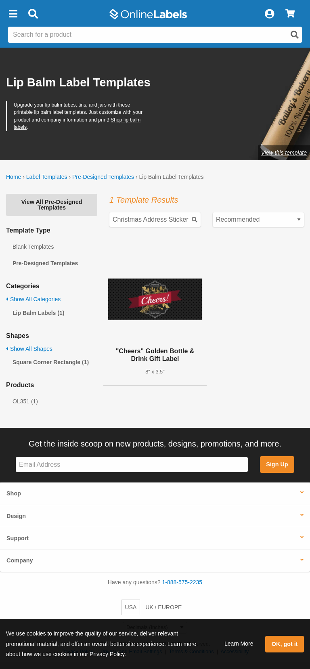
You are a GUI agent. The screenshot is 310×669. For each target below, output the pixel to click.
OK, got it (285, 644)
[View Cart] (290, 14)
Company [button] (19, 560)
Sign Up (277, 464)
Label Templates (46, 177)
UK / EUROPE (163, 607)
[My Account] (269, 14)
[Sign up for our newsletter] (132, 464)
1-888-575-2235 (182, 582)
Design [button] (16, 516)
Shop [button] (13, 493)
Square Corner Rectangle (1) (51, 362)
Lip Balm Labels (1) (38, 313)
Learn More (238, 643)
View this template (284, 152)
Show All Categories (33, 299)
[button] (13, 14)
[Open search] (294, 34)
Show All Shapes (29, 349)
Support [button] (17, 538)
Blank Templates (33, 246)
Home (13, 177)
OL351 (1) (25, 401)
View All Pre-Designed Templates (51, 205)
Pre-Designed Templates (103, 177)
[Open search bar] (33, 14)
